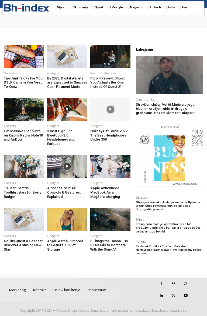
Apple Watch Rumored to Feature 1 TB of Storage (65, 245)
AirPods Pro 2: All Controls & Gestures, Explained (64, 192)
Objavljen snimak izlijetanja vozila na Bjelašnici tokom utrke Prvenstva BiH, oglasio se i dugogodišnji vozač (169, 206)
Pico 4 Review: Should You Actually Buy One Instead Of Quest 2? (108, 82)
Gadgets (10, 73)
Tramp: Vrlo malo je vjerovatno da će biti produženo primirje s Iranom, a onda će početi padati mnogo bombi (168, 227)
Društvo (141, 197)
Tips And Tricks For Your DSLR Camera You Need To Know (24, 82)
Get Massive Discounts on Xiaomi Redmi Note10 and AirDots (23, 135)
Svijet (140, 219)
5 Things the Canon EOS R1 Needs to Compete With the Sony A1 (109, 245)
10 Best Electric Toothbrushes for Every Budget (22, 192)
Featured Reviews (103, 73)
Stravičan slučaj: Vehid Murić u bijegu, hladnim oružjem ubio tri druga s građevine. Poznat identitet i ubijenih (165, 108)
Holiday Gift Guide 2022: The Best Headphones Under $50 (109, 135)
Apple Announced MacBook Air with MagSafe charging (105, 192)
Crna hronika (145, 99)
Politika (141, 241)
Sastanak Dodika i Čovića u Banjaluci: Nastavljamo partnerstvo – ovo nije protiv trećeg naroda (169, 250)
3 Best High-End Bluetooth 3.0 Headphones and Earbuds (61, 137)
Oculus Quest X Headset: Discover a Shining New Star (23, 245)
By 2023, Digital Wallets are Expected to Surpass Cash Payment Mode (67, 82)
